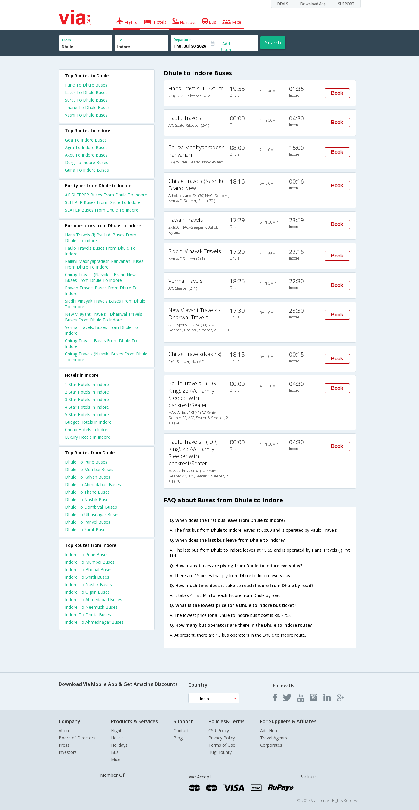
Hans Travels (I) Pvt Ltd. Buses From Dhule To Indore (100, 237)
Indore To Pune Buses (87, 554)
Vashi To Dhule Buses (86, 115)
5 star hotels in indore (87, 414)
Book (337, 93)
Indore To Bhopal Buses (88, 569)
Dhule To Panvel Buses (87, 522)
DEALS (282, 3)
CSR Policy (218, 730)
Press (64, 745)
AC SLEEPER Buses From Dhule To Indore (106, 195)
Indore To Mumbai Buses (90, 562)
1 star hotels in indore (87, 384)
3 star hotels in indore (87, 399)
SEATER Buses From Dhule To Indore (101, 210)
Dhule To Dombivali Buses (91, 507)
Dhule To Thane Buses (87, 492)
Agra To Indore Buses (86, 147)
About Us (68, 730)
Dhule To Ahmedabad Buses (93, 484)
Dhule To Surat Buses (86, 529)
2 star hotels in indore (87, 392)
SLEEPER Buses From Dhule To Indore (102, 202)
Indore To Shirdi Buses (87, 577)
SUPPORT (346, 3)
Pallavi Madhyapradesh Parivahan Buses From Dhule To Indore (104, 264)
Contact (181, 730)
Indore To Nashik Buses (88, 584)
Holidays (119, 745)
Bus (115, 752)
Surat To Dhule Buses (86, 100)
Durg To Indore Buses (86, 162)
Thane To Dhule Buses (87, 107)
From (66, 40)
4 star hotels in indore (87, 407)
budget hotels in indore (88, 422)
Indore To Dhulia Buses (88, 614)
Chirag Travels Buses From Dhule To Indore (101, 343)
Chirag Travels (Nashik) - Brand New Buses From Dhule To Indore (100, 277)
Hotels (117, 738)
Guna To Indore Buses (87, 170)
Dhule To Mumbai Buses (89, 469)
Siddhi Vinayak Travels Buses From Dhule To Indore (105, 303)
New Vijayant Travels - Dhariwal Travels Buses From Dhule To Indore (103, 317)
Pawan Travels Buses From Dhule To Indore (101, 290)
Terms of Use (221, 745)
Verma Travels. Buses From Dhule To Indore (101, 330)
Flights (117, 730)
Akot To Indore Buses (86, 155)
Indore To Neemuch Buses (91, 607)
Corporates (271, 745)
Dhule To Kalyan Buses (87, 477)
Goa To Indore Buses (86, 140)
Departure (182, 39)
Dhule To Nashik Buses (88, 499)
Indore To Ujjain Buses (87, 592)
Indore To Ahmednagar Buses (94, 622)
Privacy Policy (221, 738)
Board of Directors (77, 738)
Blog (178, 738)
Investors (68, 752)
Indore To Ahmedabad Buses (93, 599)
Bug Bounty (220, 752)
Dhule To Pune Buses (86, 462)
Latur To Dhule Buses (86, 92)
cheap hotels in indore (87, 429)
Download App (313, 3)
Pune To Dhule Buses (86, 85)
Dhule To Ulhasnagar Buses (92, 514)
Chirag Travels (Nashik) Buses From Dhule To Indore (106, 356)
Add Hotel (269, 730)
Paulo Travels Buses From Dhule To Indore (100, 251)
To (120, 40)
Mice (115, 759)
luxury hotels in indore (87, 437)
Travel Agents (273, 738)
